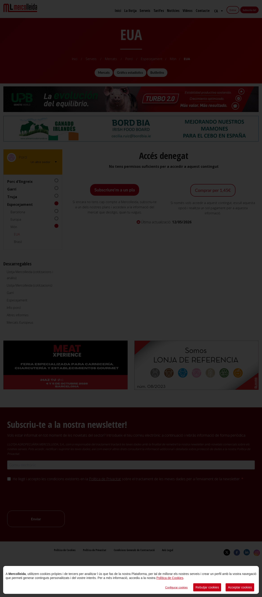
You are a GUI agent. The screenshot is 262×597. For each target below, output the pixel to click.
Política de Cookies (169, 578)
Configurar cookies (176, 587)
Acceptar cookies (240, 587)
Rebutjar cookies (207, 587)
